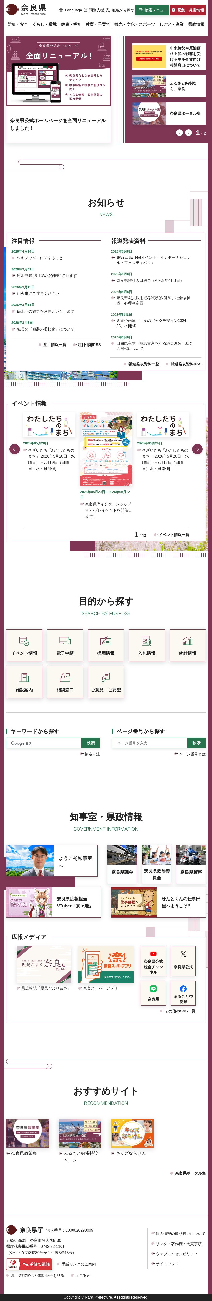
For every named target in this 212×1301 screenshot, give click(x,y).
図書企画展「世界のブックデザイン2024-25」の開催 (152, 323)
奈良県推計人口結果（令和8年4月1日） (150, 281)
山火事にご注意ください (38, 293)
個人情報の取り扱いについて (181, 1234)
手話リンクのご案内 (78, 1264)
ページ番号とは (192, 754)
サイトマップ (167, 1264)
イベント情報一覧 (174, 535)
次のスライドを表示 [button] (188, 132)
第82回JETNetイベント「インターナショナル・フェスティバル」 (154, 260)
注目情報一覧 (54, 345)
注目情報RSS (89, 345)
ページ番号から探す (141, 731)
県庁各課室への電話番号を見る (37, 1276)
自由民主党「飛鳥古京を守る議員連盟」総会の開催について (155, 346)
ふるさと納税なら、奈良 (183, 86)
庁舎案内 (83, 1276)
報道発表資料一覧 (143, 364)
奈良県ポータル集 (185, 113)
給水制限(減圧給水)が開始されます (47, 276)
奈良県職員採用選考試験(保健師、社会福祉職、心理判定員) (153, 300)
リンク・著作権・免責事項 (179, 1244)
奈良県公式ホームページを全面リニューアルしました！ (58, 124)
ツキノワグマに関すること (40, 258)
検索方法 (92, 754)
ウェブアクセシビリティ (177, 1254)
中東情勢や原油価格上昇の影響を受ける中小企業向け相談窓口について (185, 56)
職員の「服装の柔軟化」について (45, 329)
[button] (70, 10)
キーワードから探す (35, 731)
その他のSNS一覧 (180, 1011)
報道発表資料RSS (186, 364)
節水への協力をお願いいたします (45, 311)
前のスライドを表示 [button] (179, 132)
